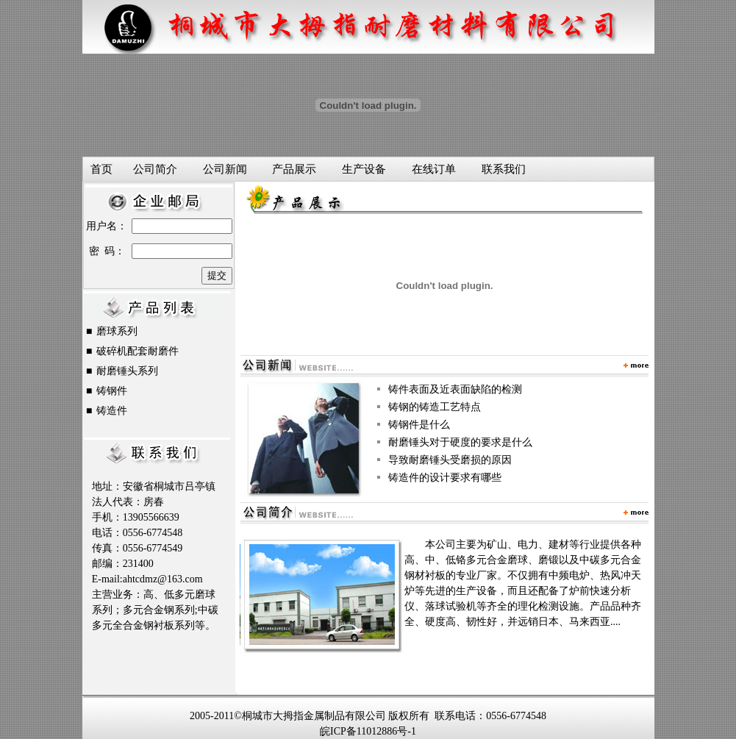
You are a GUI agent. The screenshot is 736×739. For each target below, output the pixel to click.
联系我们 (504, 169)
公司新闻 (225, 169)
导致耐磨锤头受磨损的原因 (450, 459)
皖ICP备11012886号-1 (368, 731)
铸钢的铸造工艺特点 (434, 407)
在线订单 (434, 169)
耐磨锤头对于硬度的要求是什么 (460, 442)
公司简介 (155, 169)
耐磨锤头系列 (127, 370)
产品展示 (294, 169)
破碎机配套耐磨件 (137, 351)
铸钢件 (111, 390)
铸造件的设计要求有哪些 (444, 477)
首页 (101, 169)
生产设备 (364, 169)
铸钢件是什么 (419, 424)
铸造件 (111, 410)
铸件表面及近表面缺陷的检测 (455, 389)
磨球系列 (116, 331)
